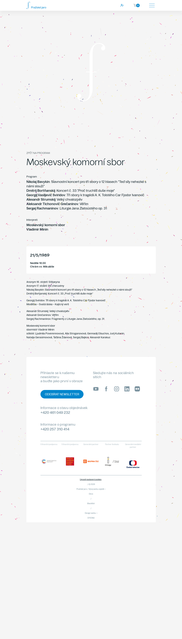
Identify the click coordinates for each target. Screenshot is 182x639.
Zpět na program (38, 153)
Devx (91, 494)
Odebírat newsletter (62, 394)
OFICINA (91, 518)
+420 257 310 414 (54, 429)
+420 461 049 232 (55, 412)
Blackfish (91, 503)
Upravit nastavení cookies (90, 479)
